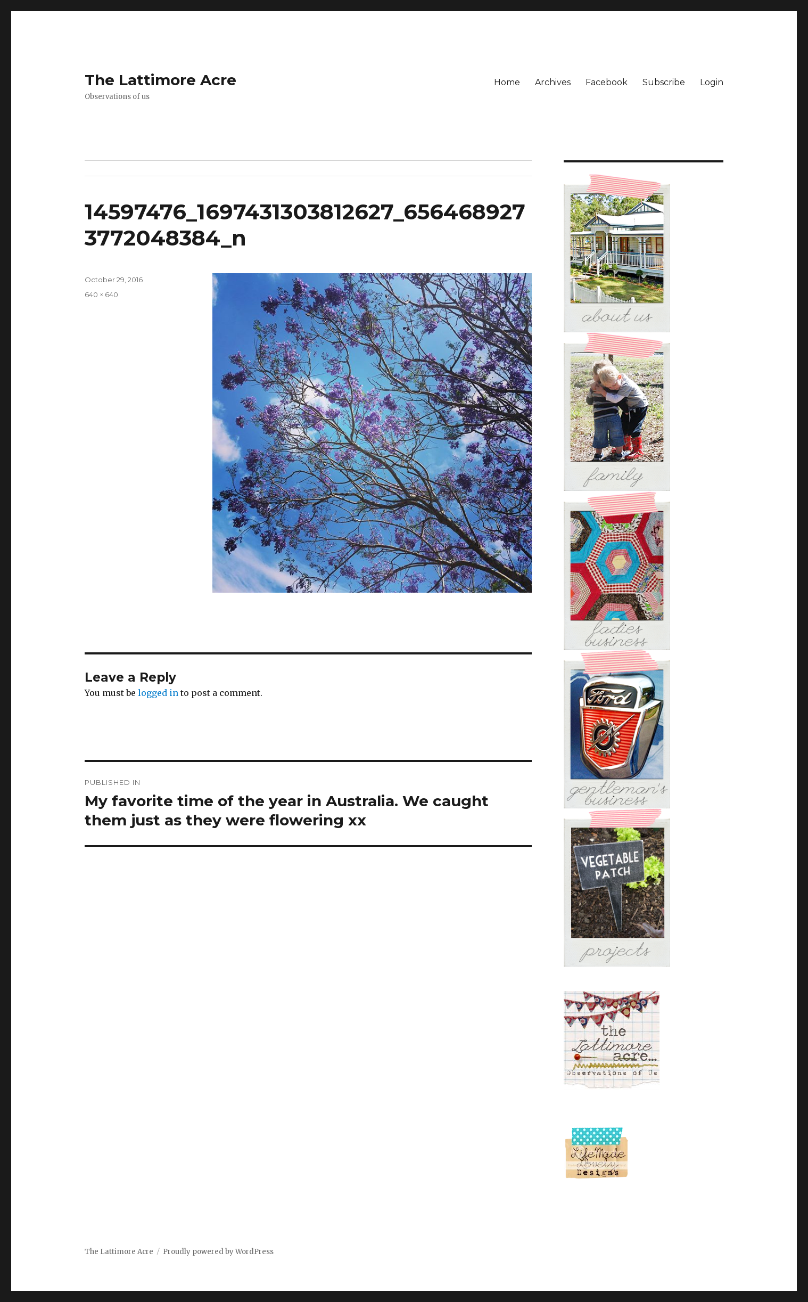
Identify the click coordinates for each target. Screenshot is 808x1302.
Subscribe (663, 82)
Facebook (607, 82)
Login (711, 82)
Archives (553, 82)
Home (507, 82)
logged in (158, 692)
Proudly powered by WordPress (218, 1251)
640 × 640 (101, 294)
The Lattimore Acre (160, 80)
